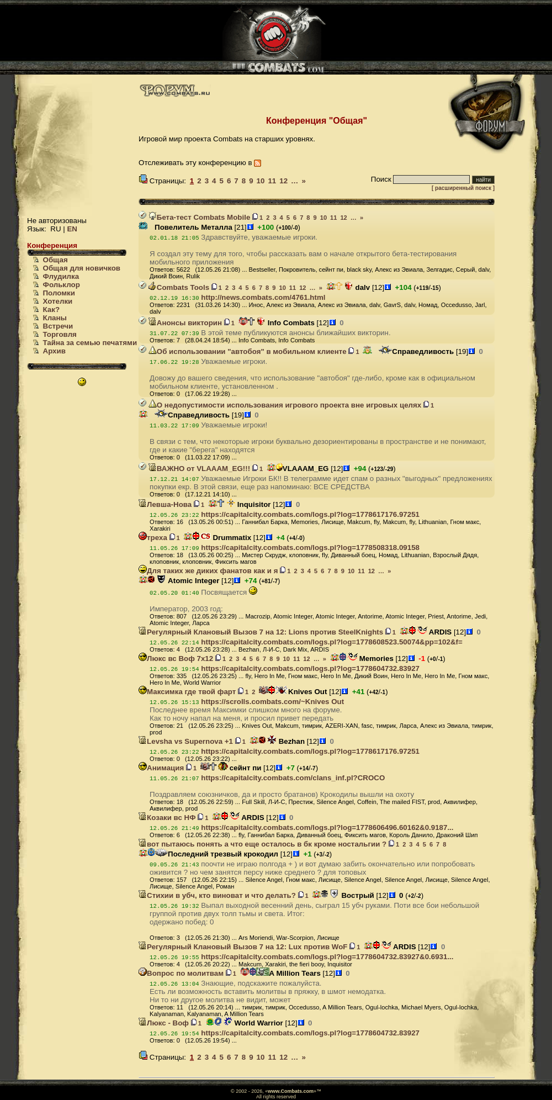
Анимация (161, 768)
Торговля (60, 334)
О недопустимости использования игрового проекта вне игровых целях (284, 405)
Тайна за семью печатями (90, 343)
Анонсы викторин (185, 323)
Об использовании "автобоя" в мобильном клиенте (247, 351)
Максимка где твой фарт (187, 692)
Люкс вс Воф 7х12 (176, 658)
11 (272, 181)
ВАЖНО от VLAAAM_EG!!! (199, 468)
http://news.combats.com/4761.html (263, 297)
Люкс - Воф (164, 1023)
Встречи (58, 326)
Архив (54, 351)
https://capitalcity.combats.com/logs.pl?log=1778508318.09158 (310, 547)
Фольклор (61, 285)
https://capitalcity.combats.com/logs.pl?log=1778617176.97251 (310, 514)
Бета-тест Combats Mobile (199, 217)
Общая (55, 260)
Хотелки (58, 301)
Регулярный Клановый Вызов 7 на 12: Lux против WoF (243, 947)
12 (283, 181)
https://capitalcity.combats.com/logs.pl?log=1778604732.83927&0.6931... (327, 957)
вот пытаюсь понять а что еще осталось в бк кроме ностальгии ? (262, 844)
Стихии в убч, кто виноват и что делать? (217, 895)
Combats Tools (178, 287)
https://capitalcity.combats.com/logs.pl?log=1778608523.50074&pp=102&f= (331, 642)
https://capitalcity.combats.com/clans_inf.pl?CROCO (293, 778)
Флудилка (61, 276)
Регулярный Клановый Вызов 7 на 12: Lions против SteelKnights (261, 632)
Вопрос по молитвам (181, 973)
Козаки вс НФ (167, 817)
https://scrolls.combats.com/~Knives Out (272, 701)
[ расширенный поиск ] (463, 188)
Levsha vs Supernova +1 (186, 741)
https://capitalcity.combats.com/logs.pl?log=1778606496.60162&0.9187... (327, 827)
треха (153, 537)
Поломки (59, 293)
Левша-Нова (165, 504)
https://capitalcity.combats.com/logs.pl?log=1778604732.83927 (310, 668)
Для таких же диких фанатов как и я (208, 571)
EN (72, 229)
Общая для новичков (81, 268)
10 (261, 181)
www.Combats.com (291, 1091)
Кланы (55, 318)
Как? (51, 309)
